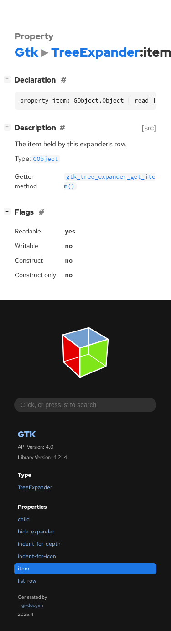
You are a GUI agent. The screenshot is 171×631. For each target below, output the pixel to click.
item (23, 568)
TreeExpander (35, 487)
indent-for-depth (39, 544)
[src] (149, 128)
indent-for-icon (37, 556)
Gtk (27, 434)
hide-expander (36, 531)
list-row (27, 580)
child (24, 519)
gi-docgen (32, 605)
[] (9, 79)
